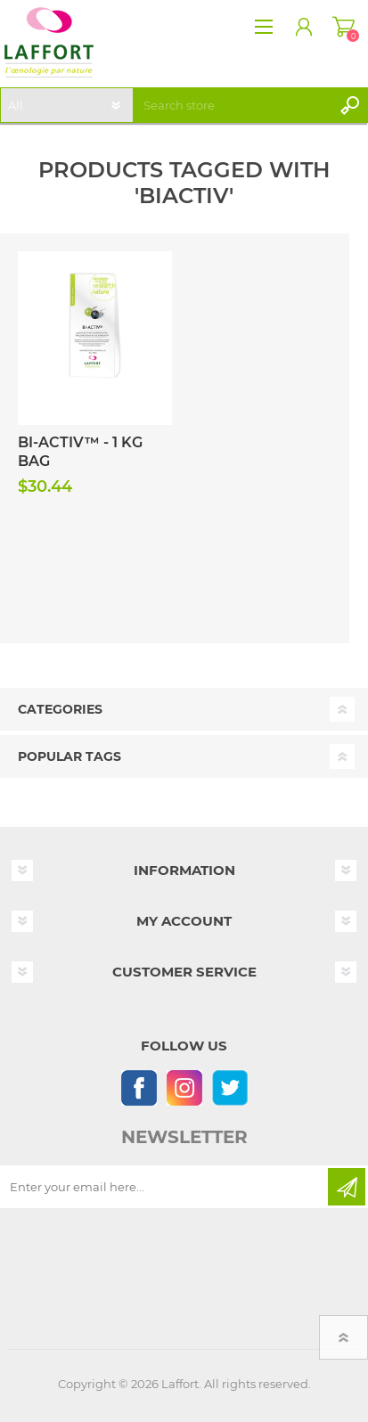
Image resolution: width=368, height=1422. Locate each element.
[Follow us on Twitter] (229, 1087)
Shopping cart (343, 26)
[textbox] (234, 105)
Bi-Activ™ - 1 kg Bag (80, 452)
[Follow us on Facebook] (139, 1087)
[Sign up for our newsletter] (165, 1186)
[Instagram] (184, 1087)
